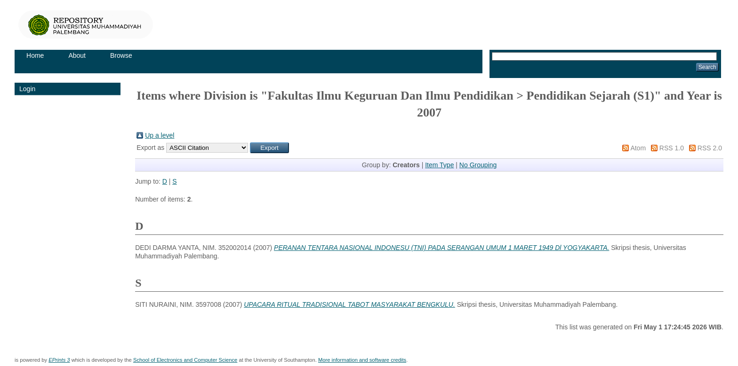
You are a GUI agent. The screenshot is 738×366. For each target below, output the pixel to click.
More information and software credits (362, 360)
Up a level (159, 135)
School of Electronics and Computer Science (185, 360)
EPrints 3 (59, 360)
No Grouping (478, 165)
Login (27, 89)
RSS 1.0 (671, 148)
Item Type (439, 165)
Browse (121, 55)
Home (35, 55)
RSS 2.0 (710, 148)
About (77, 55)
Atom (638, 148)
